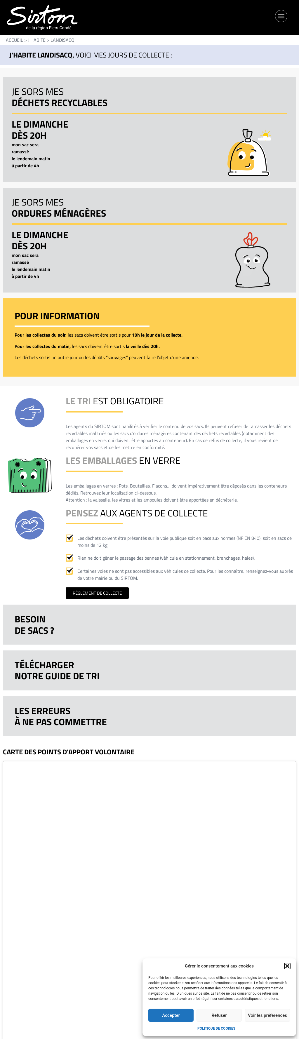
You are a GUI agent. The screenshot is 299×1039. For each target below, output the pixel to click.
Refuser (219, 1015)
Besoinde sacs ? (34, 624)
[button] (287, 966)
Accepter (171, 1015)
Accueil (14, 39)
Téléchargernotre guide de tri (57, 670)
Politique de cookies (216, 1028)
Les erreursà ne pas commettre (61, 716)
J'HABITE (37, 39)
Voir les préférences (267, 1015)
